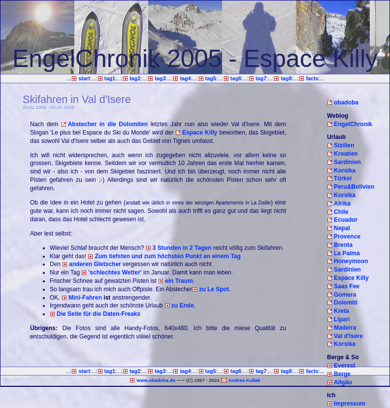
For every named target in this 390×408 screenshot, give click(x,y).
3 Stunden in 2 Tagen (182, 247)
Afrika (342, 203)
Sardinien (347, 162)
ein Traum (179, 280)
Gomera (345, 294)
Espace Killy (199, 132)
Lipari (342, 319)
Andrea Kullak (244, 380)
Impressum (349, 403)
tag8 (286, 78)
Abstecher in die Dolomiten (108, 124)
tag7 (261, 78)
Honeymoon (351, 261)
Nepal (342, 228)
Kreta (341, 310)
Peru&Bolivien (354, 186)
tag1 (109, 78)
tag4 (185, 78)
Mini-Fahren (85, 297)
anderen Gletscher (95, 264)
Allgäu (343, 382)
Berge (342, 374)
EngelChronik (353, 124)
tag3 (160, 78)
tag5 (210, 78)
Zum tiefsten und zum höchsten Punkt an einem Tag (167, 256)
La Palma (347, 253)
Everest (344, 365)
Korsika (345, 170)
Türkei (343, 178)
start (84, 78)
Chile (341, 211)
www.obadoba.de (155, 380)
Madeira (345, 327)
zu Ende (182, 305)
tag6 (235, 78)
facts (312, 78)
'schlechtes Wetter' (114, 272)
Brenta (343, 244)
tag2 (135, 78)
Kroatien (346, 153)
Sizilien (344, 145)
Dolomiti (346, 302)
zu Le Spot (214, 289)
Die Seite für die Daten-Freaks (98, 313)
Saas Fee (346, 286)
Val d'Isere (348, 336)
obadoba (346, 102)
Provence (347, 236)
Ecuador (346, 219)
